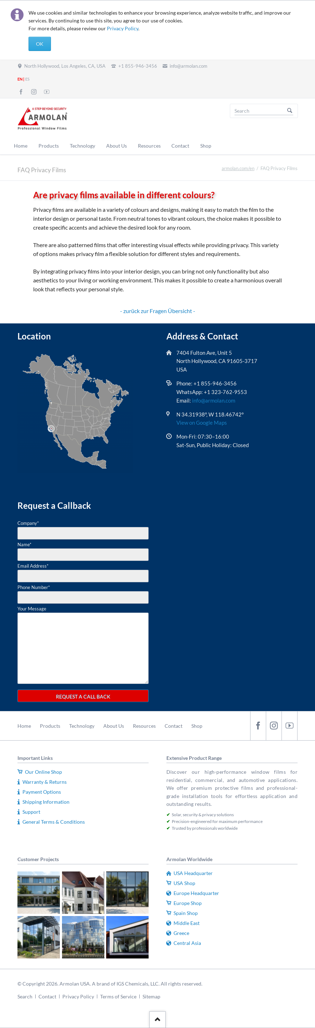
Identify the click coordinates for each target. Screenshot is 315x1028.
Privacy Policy (122, 28)
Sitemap (151, 996)
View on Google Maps (201, 422)
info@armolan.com (213, 400)
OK (39, 44)
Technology (81, 726)
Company (28, 523)
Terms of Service (118, 996)
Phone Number (33, 587)
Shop (196, 726)
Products (50, 726)
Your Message (31, 609)
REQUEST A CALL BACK (83, 697)
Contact (173, 726)
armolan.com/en (238, 168)
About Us (113, 726)
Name (24, 544)
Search (290, 111)
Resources (144, 726)
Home (24, 726)
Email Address (32, 566)
